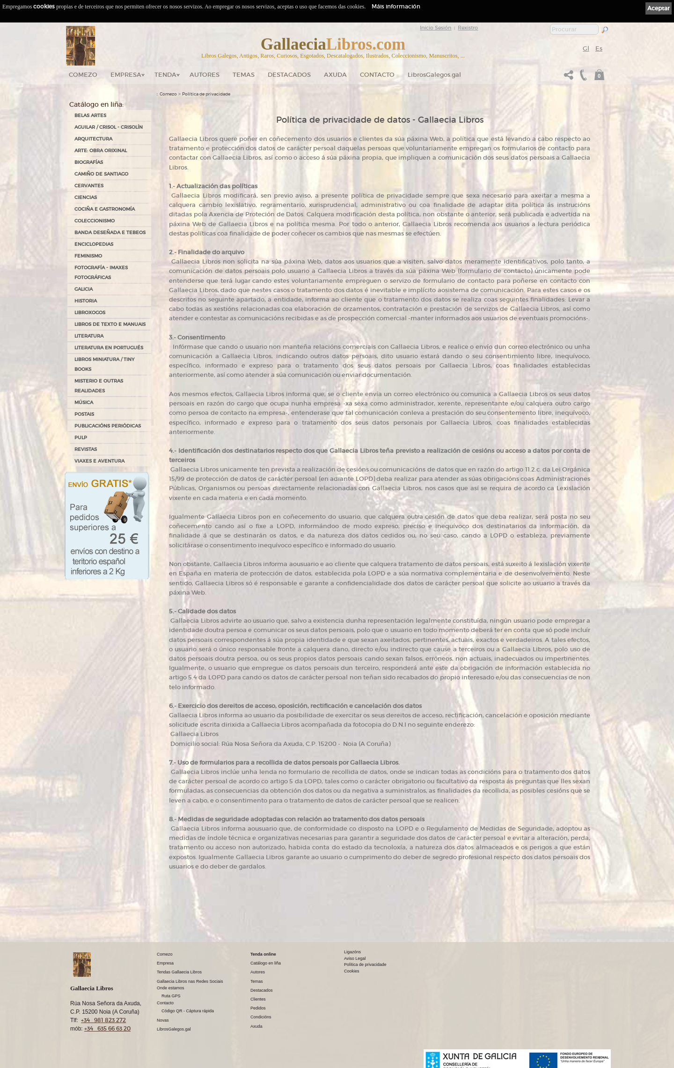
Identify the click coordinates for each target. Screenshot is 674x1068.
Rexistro (468, 27)
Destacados (261, 990)
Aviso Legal (355, 958)
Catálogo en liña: (96, 104)
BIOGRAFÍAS (88, 162)
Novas (163, 1020)
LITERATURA (88, 336)
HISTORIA (85, 301)
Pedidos (258, 1008)
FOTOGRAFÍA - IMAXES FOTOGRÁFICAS (101, 272)
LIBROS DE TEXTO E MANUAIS (110, 324)
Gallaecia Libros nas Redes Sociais (190, 981)
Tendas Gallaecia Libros (179, 972)
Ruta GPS (171, 996)
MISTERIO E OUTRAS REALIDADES (98, 386)
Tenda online (263, 954)
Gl (586, 48)
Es (598, 48)
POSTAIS (84, 414)
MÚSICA (83, 402)
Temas (244, 75)
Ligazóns (352, 952)
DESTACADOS (289, 75)
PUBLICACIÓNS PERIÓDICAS (107, 426)
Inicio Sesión (435, 27)
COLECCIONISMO (94, 221)
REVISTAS (85, 449)
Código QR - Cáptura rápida (187, 1011)
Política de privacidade (206, 94)
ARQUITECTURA (93, 139)
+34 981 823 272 (103, 1020)
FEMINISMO (88, 256)
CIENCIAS (85, 197)
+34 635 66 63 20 (107, 1028)
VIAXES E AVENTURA (99, 461)
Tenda (165, 75)
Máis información (396, 6)
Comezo (83, 75)
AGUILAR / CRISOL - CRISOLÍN (108, 127)
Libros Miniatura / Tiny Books (104, 364)
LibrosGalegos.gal (434, 75)
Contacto (377, 75)
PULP (80, 438)
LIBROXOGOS (89, 312)
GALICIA (83, 289)
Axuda (335, 75)
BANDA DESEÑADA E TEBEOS (110, 232)
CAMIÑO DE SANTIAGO (101, 174)
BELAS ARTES (90, 115)
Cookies (351, 971)
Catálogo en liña (265, 963)
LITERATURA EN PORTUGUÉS (108, 348)
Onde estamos (170, 988)
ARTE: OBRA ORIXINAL (100, 150)
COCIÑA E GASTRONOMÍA (104, 209)
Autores (205, 75)
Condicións (260, 1017)
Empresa (125, 75)
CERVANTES (88, 186)
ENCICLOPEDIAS (93, 244)
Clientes (258, 999)
